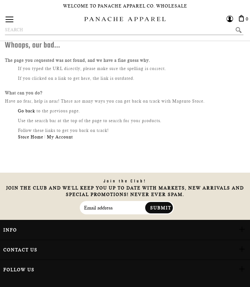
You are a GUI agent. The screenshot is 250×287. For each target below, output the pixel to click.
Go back (26, 110)
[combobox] (124, 30)
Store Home (30, 136)
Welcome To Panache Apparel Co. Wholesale (125, 5)
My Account (60, 136)
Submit (160, 207)
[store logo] (125, 19)
